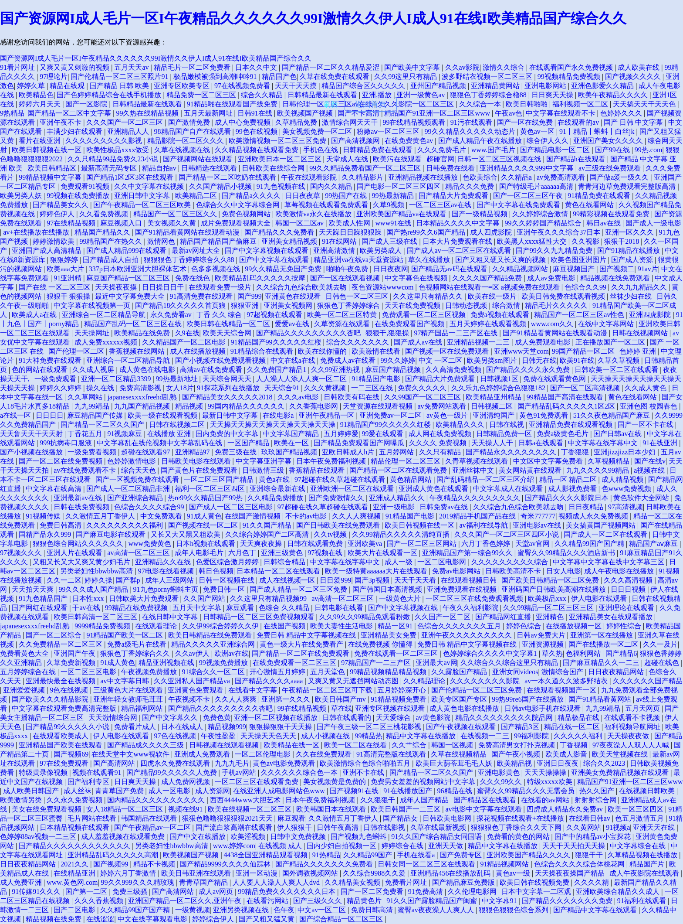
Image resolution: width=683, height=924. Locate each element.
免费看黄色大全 (25, 653)
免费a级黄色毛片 (563, 433)
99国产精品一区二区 (584, 351)
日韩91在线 (255, 113)
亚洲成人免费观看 (203, 754)
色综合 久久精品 (285, 607)
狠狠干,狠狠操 (388, 333)
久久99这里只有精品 (406, 76)
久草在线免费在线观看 (335, 76)
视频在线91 (186, 809)
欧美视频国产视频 (306, 113)
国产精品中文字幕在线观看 (596, 910)
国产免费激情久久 (337, 497)
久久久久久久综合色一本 (300, 772)
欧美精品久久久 (461, 424)
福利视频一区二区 (581, 104)
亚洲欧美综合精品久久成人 (618, 891)
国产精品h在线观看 (576, 159)
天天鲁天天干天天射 (32, 433)
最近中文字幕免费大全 (130, 296)
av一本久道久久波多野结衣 (566, 681)
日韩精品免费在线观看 (378, 149)
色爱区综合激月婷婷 (228, 562)
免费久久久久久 (423, 388)
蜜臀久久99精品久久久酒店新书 (567, 552)
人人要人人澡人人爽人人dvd (277, 882)
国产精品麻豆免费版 (464, 882)
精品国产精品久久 (103, 232)
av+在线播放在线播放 (37, 232)
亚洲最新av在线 (79, 497)
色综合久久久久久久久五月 (460, 626)
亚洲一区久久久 (630, 232)
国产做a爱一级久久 (620, 177)
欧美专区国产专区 (460, 699)
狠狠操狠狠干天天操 (281, 726)
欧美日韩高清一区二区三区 (96, 617)
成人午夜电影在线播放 (620, 571)
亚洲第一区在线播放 (602, 635)
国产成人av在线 (419, 342)
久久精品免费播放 (276, 497)
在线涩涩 (100, 919)
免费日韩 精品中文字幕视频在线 (307, 635)
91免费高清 (426, 891)
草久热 (552, 653)
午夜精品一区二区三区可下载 (328, 690)
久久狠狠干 (378, 800)
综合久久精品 (262, 95)
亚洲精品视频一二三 (479, 342)
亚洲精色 (550, 617)
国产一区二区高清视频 (586, 388)
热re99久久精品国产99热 (206, 497)
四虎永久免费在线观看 (176, 763)
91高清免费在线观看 (202, 296)
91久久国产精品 (268, 525)
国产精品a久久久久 (252, 195)
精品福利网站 (143, 708)
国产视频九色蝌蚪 (359, 836)
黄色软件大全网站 (642, 497)
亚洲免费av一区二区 (391, 415)
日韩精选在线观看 (210, 168)
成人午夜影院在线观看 (645, 873)
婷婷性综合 (624, 626)
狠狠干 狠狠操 (69, 296)
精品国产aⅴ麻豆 (654, 543)
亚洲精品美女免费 (389, 635)
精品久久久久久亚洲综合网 (214, 644)
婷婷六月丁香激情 (129, 873)
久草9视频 (389, 204)
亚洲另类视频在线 (241, 910)
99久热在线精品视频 (148, 113)
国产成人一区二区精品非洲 (129, 488)
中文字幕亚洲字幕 (264, 461)
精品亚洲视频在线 (167, 662)
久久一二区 (64, 580)
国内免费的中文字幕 (228, 433)
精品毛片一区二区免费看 (193, 67)
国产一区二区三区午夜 (529, 195)
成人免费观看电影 (543, 342)
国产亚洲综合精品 (136, 497)
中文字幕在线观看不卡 (561, 113)
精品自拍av (160, 168)
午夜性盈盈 (219, 736)
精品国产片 (647, 864)
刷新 (331, 104)
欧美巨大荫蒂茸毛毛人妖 (455, 763)
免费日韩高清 (61, 525)
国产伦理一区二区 (77, 351)
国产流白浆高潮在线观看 (235, 827)
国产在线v (650, 461)
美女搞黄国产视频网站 (601, 525)
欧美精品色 (36, 95)
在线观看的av (579, 122)
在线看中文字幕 (253, 690)
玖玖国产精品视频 (290, 452)
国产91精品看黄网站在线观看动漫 (188, 232)
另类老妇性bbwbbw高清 (97, 571)
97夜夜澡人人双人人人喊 (631, 745)
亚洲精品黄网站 (496, 85)
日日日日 (50, 415)
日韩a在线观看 (541, 443)
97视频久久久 (22, 552)
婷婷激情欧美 (54, 241)
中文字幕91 (500, 900)
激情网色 (162, 241)
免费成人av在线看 (348, 360)
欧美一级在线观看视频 (163, 415)
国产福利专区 (89, 781)
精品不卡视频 (155, 864)
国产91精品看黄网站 (600, 699)
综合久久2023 (605, 763)
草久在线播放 (430, 259)
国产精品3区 (521, 726)
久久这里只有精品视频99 (269, 598)
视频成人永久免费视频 (594, 516)
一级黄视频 (192, 910)
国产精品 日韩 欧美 (120, 85)
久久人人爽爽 (236, 699)
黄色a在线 (275, 479)
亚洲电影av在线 (538, 525)
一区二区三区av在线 (441, 204)
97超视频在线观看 (275, 314)
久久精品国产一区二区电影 (184, 342)
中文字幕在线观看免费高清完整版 (65, 708)
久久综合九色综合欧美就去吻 (302, 287)
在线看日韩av (590, 818)
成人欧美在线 (639, 67)
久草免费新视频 (72, 662)
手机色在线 (321, 149)
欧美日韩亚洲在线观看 (197, 873)
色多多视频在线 (216, 269)
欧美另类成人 (381, 250)
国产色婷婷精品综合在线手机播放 (110, 95)
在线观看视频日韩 (469, 580)
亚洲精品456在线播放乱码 (451, 873)
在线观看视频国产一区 (562, 690)
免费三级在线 (236, 452)
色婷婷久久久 (622, 113)
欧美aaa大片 (66, 269)
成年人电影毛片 (200, 552)
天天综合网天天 (228, 378)
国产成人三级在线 (390, 241)
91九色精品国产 (44, 598)
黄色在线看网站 (590, 204)
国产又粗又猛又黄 (267, 919)
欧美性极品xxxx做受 (118, 149)
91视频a (618, 827)
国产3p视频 (373, 580)
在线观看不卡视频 (633, 717)
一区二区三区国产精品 (219, 479)
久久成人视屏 (94, 369)
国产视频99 (111, 864)
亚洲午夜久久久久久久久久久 (467, 635)
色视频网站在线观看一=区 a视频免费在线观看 (490, 287)
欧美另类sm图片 (493, 360)
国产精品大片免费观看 (454, 195)
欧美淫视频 (248, 836)
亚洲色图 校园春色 (649, 406)
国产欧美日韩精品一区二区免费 (551, 580)
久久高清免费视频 (454, 369)
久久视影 (586, 241)
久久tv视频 (331, 534)
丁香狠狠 (576, 452)
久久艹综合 (410, 745)
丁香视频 (574, 745)
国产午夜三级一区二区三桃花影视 (370, 726)
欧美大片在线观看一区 (383, 552)
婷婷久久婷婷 (61, 388)
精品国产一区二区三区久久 (176, 214)
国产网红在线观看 (40, 607)
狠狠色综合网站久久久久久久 (79, 543)
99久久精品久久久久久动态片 (471, 131)
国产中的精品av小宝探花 (593, 836)
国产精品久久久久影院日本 (567, 497)
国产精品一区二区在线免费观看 (301, 653)
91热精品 (326, 855)
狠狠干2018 (622, 241)
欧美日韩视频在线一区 (47, 149)
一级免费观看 (56, 378)
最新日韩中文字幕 (231, 415)
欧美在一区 (292, 443)
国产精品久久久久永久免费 (528, 369)
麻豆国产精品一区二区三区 (129, 278)
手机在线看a (416, 855)
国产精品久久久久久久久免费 (568, 900)
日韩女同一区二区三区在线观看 (427, 864)
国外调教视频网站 (311, 873)
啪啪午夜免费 (348, 269)
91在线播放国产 (408, 790)
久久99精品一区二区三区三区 (549, 607)
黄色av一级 (514, 873)
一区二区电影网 (442, 562)
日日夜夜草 (303, 195)
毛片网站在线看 (93, 818)
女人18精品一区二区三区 (125, 809)
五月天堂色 (328, 671)
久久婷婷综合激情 (541, 214)
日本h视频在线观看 (206, 543)
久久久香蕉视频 (99, 900)
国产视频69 (71, 754)
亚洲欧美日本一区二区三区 (280, 159)
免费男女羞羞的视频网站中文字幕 (424, 781)
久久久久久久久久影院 (485, 681)
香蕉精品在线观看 (317, 470)
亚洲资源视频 (543, 644)
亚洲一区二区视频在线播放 (276, 717)
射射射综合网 (596, 800)
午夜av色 (508, 113)
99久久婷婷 (397, 360)
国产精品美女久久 (61, 204)
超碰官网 (440, 159)
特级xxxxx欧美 (550, 781)
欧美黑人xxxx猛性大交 (532, 241)
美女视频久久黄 (172, 223)
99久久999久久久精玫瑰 (138, 882)
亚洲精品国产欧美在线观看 (61, 745)
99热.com (649, 149)
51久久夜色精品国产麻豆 (612, 415)
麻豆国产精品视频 (394, 369)
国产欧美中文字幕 (413, 67)
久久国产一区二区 (443, 617)
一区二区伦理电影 (263, 754)
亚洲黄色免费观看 (196, 690)
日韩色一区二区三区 (357, 296)
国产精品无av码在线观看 (450, 269)
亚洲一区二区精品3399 (116, 378)
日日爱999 (335, 580)
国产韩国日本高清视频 (388, 589)
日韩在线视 (507, 424)
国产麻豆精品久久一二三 (602, 662)
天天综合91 (282, 388)
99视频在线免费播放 (79, 195)
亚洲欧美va (366, 543)
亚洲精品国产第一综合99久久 (468, 552)
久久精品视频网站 (521, 269)
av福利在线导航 (484, 525)
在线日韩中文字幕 (170, 617)
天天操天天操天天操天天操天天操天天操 (273, 424)
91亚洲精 (68, 278)
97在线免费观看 (65, 763)
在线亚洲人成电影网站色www (280, 790)
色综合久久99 (586, 287)
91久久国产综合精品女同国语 (437, 836)
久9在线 (187, 333)
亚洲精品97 (193, 452)
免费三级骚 (130, 891)
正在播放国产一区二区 (611, 342)
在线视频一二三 (485, 736)
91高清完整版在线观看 (392, 754)
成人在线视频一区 (288, 580)
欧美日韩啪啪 (527, 104)
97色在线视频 (176, 736)
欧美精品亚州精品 (494, 397)
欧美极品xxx (548, 598)
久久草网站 (86, 397)
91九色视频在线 (282, 186)
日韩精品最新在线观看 (323, 95)
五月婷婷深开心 (402, 690)
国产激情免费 (190, 122)
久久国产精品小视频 (221, 186)
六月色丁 (243, 552)
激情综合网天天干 (350, 122)
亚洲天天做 (446, 845)
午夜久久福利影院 (471, 607)
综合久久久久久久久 (358, 342)
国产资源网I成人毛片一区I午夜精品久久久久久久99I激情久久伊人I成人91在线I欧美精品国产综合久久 (313, 18)
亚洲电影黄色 (499, 772)
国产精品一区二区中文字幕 (70, 113)
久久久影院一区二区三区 (416, 104)
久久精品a (517, 177)
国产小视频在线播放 (32, 452)
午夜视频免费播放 (150, 671)
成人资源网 (212, 790)
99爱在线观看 (383, 433)
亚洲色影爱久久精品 (603, 85)
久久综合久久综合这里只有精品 (510, 662)
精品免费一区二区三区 (202, 95)
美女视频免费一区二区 (318, 131)
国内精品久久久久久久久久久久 (156, 800)
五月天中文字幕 (197, 607)
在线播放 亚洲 (170, 433)
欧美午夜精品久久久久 (613, 95)
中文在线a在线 (293, 360)
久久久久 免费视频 (438, 443)
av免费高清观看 (562, 177)
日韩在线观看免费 (316, 543)
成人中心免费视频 (243, 122)
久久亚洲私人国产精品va (193, 681)
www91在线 (394, 223)
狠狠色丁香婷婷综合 (349, 305)
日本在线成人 (183, 726)
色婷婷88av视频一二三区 (39, 836)
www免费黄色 (150, 543)
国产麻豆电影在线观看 (111, 534)
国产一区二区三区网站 (422, 543)
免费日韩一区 (225, 589)
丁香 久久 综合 (219, 314)
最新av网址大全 (197, 250)
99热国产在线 (347, 195)
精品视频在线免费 (54, 919)
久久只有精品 (441, 452)
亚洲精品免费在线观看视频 (571, 424)
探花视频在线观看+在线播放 (521, 818)
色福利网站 (584, 653)
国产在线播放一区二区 (604, 644)
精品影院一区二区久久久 (186, 140)
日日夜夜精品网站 (617, 671)
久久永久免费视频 (75, 800)
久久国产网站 (205, 598)
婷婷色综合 (524, 626)
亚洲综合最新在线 (278, 488)
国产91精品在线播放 (629, 250)
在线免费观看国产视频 (410, 323)
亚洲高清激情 (335, 250)
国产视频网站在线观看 (198, 159)
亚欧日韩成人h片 (349, 452)
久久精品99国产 (368, 855)
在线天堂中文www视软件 (131, 754)
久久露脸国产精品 (460, 671)
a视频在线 (650, 470)
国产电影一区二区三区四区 (399, 186)
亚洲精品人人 (129, 131)
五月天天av (132, 67)
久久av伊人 (193, 653)
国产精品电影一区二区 (556, 149)
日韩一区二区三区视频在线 (500, 159)
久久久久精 (592, 882)
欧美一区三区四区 (636, 809)
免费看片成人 (136, 726)
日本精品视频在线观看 (75, 827)
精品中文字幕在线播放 (421, 736)
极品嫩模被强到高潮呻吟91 (216, 76)
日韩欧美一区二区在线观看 (617, 369)
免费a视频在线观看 (500, 314)
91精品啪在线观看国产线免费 (233, 104)
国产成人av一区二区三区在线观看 (460, 250)
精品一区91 (396, 626)
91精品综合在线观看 (262, 351)
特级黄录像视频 (44, 772)
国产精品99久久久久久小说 (68, 726)
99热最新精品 (394, 195)
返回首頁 (370, 104)
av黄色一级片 (448, 415)
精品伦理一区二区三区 (406, 461)
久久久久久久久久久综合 (510, 562)
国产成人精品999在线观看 (127, 250)
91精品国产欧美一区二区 (125, 635)
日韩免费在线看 (451, 168)
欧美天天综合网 (228, 333)
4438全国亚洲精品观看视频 (266, 855)
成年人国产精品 (425, 800)
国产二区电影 (75, 910)
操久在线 (101, 388)
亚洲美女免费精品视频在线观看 (620, 772)
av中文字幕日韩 (125, 681)
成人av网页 (217, 891)
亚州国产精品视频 (439, 85)
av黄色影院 (434, 717)
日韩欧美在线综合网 (274, 168)
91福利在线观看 (642, 900)
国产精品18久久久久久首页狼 (181, 305)
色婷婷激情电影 (132, 461)
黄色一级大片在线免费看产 (302, 644)
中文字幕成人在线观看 (508, 488)
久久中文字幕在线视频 (150, 186)
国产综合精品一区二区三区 (342, 919)
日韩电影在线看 (339, 607)
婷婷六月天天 (40, 104)
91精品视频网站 (505, 864)
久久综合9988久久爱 (375, 873)
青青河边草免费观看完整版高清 (627, 186)
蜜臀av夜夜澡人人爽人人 (437, 910)
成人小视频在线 (326, 736)
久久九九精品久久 (640, 287)
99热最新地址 (177, 378)
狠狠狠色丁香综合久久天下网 (517, 827)
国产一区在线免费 (526, 122)
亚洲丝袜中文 (474, 470)
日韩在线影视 (385, 827)
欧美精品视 (515, 763)
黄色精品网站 (411, 479)
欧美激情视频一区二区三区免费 (278, 140)
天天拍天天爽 (33, 589)
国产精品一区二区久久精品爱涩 (331, 67)
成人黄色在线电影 (148, 369)
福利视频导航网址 (633, 726)
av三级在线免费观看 (610, 168)
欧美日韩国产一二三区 (406, 809)
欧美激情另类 (22, 800)
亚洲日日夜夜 (558, 763)
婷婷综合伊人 (214, 919)
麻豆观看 (241, 607)
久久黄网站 (584, 827)
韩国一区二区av (300, 223)
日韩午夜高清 (338, 827)
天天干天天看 (416, 580)
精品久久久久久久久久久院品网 (505, 717)
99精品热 (368, 736)
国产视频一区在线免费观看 (447, 351)
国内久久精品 (332, 186)
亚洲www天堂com (521, 351)
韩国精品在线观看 (150, 818)
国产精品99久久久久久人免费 (172, 772)
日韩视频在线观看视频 (224, 745)
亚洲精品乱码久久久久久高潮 (114, 855)
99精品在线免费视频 (137, 607)
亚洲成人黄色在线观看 (434, 488)
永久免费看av (171, 314)
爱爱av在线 (293, 323)
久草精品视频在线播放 (643, 855)
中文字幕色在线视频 (417, 278)
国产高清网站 (115, 763)
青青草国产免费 (120, 790)
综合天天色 (139, 470)
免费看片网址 (407, 882)
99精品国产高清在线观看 (566, 397)
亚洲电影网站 (546, 85)
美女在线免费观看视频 (47, 809)
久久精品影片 (363, 177)
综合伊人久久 (548, 140)
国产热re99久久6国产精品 (426, 232)
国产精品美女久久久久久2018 (228, 397)
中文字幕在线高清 (54, 488)
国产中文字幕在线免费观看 (519, 204)
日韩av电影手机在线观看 (543, 708)
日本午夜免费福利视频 (332, 461)
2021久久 (75, 864)
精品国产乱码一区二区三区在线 (133, 323)
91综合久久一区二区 (214, 671)
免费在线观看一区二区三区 (397, 653)
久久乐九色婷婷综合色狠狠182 (499, 388)
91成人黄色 (204, 516)
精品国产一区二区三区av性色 (580, 314)
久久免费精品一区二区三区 (61, 644)
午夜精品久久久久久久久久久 (475, 497)
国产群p (129, 580)
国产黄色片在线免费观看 (200, 470)
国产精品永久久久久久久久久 (512, 452)
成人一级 (399, 562)
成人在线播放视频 (198, 351)
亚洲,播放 (377, 95)
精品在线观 (68, 85)
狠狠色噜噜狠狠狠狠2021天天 (228, 818)
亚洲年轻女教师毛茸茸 (129, 699)
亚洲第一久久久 (286, 699)
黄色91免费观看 (544, 415)
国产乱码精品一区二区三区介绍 (486, 479)
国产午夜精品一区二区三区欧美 (143, 204)
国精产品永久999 (46, 534)
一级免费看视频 (93, 452)
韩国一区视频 (453, 745)
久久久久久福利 (579, 736)
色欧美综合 (480, 177)
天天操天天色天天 (269, 736)
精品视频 (190, 406)
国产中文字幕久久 (170, 717)
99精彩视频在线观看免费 (612, 214)
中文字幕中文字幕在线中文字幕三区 (609, 562)
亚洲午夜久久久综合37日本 (559, 232)
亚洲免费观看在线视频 (462, 589)
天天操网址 (92, 333)
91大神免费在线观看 (51, 360)
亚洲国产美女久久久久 (609, 140)
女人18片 (180, 388)
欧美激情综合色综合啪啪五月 (366, 763)
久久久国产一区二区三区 (125, 122)
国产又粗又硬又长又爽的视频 (501, 259)
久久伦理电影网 (473, 891)
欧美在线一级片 (493, 296)
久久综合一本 (481, 104)
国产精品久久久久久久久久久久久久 (75, 845)
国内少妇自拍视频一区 (342, 845)
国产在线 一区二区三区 (55, 287)
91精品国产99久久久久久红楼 (277, 342)
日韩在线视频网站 (640, 333)
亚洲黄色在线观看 (293, 296)
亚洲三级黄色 (282, 552)
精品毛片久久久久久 (557, 305)
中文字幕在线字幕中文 (603, 443)
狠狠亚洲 (245, 305)
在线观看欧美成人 (61, 736)
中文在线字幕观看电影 (153, 919)
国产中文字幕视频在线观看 (267, 250)
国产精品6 (621, 653)
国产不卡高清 (359, 113)
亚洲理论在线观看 (627, 607)
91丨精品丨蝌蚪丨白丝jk (597, 131)
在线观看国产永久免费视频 (572, 67)
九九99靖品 (92, 406)
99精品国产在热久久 (111, 241)
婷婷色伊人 (58, 214)
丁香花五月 (86, 433)
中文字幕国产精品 (292, 433)
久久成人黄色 (646, 388)
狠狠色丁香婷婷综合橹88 (489, 95)
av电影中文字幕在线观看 (484, 809)
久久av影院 (462, 67)
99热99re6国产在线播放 (528, 699)
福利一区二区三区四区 (211, 488)
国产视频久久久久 (634, 76)
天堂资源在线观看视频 (378, 406)
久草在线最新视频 (439, 827)
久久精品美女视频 (353, 882)
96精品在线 (455, 790)
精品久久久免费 (470, 186)
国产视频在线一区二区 (204, 525)
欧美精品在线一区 (292, 745)
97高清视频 (625, 507)
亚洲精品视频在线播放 (424, 177)
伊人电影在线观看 (600, 598)
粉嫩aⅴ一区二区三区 (389, 131)
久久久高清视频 (629, 580)
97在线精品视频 (72, 223)
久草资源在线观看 (343, 323)
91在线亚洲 (660, 443)
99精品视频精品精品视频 (389, 671)
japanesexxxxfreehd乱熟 (143, 397)
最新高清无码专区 (110, 168)
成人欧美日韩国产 (32, 790)
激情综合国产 (563, 671)
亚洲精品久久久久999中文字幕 (527, 168)
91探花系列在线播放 (229, 388)
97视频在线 (326, 552)
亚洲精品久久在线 (164, 562)
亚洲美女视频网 (289, 305)
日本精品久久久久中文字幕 (458, 223)
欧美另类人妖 (22, 195)
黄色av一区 (538, 131)
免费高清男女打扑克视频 (517, 745)
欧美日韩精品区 (52, 168)
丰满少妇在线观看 (75, 131)
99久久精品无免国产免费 (284, 269)
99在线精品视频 (302, 708)
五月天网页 (643, 708)
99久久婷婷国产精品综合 (544, 223)
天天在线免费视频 (413, 305)
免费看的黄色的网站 (519, 836)
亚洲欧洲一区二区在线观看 (353, 488)
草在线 (341, 708)
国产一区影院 (87, 104)
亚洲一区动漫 (257, 873)
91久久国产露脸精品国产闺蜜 (432, 900)
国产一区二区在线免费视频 (61, 461)
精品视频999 (227, 726)
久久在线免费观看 (324, 754)
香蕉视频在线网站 (137, 351)
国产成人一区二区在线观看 (606, 534)
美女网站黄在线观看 (531, 470)
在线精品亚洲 (75, 873)
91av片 (648, 269)
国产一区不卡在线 (646, 424)
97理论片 (54, 76)
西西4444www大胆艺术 (246, 800)
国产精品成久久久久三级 (146, 745)
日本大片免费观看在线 (458, 241)
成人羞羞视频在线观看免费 (123, 836)
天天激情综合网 (113, 717)
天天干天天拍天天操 (574, 845)
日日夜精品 (586, 507)
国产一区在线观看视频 (346, 278)
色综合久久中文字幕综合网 (238, 204)
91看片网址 (18, 67)
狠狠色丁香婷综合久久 (136, 653)
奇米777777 (538, 516)
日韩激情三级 (264, 470)
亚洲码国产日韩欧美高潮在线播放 (554, 589)
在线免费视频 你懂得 (381, 644)
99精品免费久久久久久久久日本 (287, 891)
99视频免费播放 (224, 662)
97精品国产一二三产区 (377, 662)
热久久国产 (597, 790)
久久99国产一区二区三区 (423, 397)
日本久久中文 (257, 67)
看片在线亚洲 (40, 140)
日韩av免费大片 (542, 635)
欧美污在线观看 (398, 159)
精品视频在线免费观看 (616, 278)
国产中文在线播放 (198, 836)
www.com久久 (553, 323)
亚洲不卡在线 (364, 772)
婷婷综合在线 (403, 845)
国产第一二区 (87, 891)
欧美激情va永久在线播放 (314, 214)
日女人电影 (563, 571)
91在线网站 (340, 241)
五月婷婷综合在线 (28, 671)
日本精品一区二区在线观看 (279, 571)
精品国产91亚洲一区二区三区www (438, 113)
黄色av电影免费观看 (285, 763)
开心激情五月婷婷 (278, 671)
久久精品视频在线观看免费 (257, 149)
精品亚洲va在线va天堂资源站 (359, 259)
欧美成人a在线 (35, 314)
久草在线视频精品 (459, 754)
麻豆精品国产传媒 (96, 415)
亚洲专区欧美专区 (182, 85)
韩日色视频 (216, 571)
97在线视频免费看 (243, 85)
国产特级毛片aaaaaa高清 (537, 186)
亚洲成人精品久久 (397, 497)
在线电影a (279, 415)
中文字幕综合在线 (638, 845)
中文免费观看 (162, 516)
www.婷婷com (234, 845)
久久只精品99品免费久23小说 (114, 159)
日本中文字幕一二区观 (537, 891)
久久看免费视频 (104, 214)
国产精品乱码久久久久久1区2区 (567, 406)
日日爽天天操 (553, 95)
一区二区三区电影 (89, 671)
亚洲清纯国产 (494, 415)
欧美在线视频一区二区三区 (250, 809)
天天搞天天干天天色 (645, 104)
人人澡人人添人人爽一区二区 (302, 378)
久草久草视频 (619, 360)
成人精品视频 (623, 479)
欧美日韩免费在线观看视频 (564, 296)
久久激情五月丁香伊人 (101, 516)
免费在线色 (193, 278)
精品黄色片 (365, 900)
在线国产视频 (285, 626)
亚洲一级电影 (394, 507)
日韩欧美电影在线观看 (197, 461)
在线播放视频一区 (574, 626)
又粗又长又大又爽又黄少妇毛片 (82, 562)
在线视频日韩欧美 (647, 790)
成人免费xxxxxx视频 (106, 342)
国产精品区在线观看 (485, 800)
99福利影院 (532, 736)
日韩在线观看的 (347, 717)
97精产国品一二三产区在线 (456, 333)
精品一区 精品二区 (568, 479)
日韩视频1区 (500, 378)
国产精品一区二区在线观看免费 (399, 470)
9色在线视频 (70, 690)
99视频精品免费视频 (570, 76)
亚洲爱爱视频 (25, 690)
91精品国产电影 (377, 378)
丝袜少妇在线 (631, 296)
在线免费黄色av (410, 140)
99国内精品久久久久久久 (247, 406)
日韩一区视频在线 (227, 580)
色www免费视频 (627, 488)
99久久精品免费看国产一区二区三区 (366, 168)
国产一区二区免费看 (373, 891)
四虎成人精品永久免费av (566, 809)
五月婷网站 (397, 452)
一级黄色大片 (401, 598)
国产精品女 (401, 818)
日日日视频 (629, 589)
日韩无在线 (539, 360)
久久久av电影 (299, 397)
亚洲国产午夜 (75, 653)
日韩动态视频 (467, 305)
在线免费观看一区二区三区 (295, 662)
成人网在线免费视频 (441, 433)
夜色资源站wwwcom (383, 287)
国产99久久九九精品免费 (555, 250)
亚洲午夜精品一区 (327, 415)
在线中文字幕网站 (607, 323)
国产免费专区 (462, 855)
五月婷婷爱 (341, 433)
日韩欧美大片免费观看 (144, 598)
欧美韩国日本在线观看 (332, 809)
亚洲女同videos (515, 671)
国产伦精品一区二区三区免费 (477, 690)
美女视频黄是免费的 (335, 781)
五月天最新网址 (209, 113)
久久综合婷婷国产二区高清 (268, 534)
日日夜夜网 (390, 269)
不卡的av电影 (306, 516)
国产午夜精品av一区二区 (153, 827)
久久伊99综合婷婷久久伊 (221, 626)
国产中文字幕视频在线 (404, 607)
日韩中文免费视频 (299, 836)
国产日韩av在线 (618, 433)
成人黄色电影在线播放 (465, 708)
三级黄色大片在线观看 (129, 690)
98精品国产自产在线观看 (193, 131)
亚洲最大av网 (436, 662)
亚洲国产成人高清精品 (47, 250)
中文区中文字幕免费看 (549, 461)
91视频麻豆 (125, 433)
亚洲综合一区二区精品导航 (104, 314)
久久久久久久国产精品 (648, 681)
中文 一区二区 (441, 360)
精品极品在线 (579, 717)
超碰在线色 (662, 662)
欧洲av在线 (231, 653)
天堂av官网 (533, 543)
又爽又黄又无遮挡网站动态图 (354, 681)
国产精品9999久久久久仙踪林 (226, 864)
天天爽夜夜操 (262, 543)
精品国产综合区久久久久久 (364, 85)
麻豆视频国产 (574, 269)
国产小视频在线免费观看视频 (221, 360)
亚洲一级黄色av (421, 95)
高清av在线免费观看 (212, 369)
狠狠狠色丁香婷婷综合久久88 (190, 259)
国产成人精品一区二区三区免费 (299, 589)
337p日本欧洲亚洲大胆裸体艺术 (138, 269)
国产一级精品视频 (480, 214)
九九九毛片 (232, 763)
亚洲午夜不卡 (61, 122)
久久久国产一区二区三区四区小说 (507, 534)
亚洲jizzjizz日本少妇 (625, 452)
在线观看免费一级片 (221, 287)
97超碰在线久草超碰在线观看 (340, 479)
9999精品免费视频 (103, 626)
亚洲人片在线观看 (75, 552)
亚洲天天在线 (654, 827)
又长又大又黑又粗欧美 (186, 534)
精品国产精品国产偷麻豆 (219, 241)
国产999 (249, 296)
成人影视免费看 (573, 488)
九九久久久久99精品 (598, 470)
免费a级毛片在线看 (137, 644)
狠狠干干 (590, 855)
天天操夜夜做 (629, 736)
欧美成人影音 (567, 754)
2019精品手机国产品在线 (478, 516)
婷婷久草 (32, 85)
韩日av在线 (604, 223)
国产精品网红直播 (504, 617)
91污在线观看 (472, 122)
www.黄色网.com (72, 882)
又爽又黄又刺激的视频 (75, 67)
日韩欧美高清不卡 (514, 571)
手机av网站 (240, 772)
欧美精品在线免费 (143, 333)
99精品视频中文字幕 (51, 177)
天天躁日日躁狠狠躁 (351, 232)
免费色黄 (217, 717)
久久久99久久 (502, 781)
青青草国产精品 (204, 882)
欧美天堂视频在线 (620, 754)
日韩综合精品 (285, 562)
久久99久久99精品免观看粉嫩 (365, 617)
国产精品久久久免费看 (280, 232)
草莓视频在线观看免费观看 (327, 204)
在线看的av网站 (546, 800)
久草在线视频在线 (183, 149)
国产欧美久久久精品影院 (51, 699)
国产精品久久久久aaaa (269, 681)
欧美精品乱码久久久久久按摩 (261, 278)
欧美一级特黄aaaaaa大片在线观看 (377, 571)
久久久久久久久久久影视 (104, 140)
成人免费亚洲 (22, 882)
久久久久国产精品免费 (488, 278)
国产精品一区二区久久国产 (103, 424)
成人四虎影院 (492, 232)
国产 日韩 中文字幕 (634, 122)
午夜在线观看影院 (309, 177)
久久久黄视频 (326, 388)
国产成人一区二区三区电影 (231, 507)
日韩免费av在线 (444, 507)
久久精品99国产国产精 (590, 543)
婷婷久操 (98, 580)
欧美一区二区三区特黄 (343, 314)
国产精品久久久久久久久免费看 (325, 864)
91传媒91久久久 (37, 891)
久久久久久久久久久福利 (125, 525)
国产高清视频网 (356, 140)
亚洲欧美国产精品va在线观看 (402, 214)
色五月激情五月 (640, 818)
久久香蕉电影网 (314, 406)
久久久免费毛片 (442, 149)
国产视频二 (616, 269)
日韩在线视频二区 (177, 424)
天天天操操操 (546, 772)
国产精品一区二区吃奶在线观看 (228, 177)
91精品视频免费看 (399, 699)
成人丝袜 (77, 790)
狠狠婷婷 (65, 259)
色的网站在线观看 (40, 369)
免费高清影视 (141, 388)
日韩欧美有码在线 (352, 397)
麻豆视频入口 (122, 223)
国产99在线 (613, 149)
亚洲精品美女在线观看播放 (611, 617)
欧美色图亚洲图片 (579, 259)
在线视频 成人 (281, 845)
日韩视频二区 (492, 406)
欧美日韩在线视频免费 (535, 882)
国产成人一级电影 (653, 223)
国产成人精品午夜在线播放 (481, 140)
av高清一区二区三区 (139, 552)
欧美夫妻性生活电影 (342, 626)
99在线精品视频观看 (414, 122)
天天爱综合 (394, 717)
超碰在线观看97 (146, 452)
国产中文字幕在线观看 (275, 259)
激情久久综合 (504, 67)
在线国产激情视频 (253, 516)
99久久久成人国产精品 (94, 589)
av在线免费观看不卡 (86, 470)
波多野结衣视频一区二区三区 (488, 76)
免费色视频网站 (247, 214)
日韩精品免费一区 (505, 433)
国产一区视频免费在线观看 (138, 479)
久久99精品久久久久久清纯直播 (401, 534)
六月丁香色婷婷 (486, 543)
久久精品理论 (425, 681)
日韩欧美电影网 (448, 818)
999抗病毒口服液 (67, 443)
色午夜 (284, 910)
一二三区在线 (373, 388)
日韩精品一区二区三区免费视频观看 (259, 617)
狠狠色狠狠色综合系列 (514, 910)
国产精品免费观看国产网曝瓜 (360, 443)
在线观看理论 (157, 626)
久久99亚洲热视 (336, 369)
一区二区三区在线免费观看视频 (475, 598)
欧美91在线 (577, 360)
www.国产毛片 (494, 149)
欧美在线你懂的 (323, 351)
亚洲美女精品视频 (290, 241)
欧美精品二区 (197, 195)
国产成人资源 (633, 259)
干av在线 (86, 607)
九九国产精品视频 (143, 406)
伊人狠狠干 (295, 827)
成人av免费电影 (552, 278)
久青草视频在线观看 (477, 461)
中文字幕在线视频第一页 (93, 305)
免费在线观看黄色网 (555, 378)
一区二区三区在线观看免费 (257, 781)
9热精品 (12, 113)
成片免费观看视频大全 (236, 223)
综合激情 (507, 305)
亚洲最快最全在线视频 (61, 681)
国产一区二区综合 (54, 635)
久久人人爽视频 (357, 516)
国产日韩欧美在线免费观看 (339, 525)
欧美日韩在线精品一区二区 (229, 323)
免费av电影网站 (457, 571)
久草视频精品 (609, 461)
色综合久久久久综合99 (150, 507)
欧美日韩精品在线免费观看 (211, 635)
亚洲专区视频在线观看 (390, 708)
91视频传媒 (44, 516)
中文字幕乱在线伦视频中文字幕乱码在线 (160, 443)
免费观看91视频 (86, 186)
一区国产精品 (249, 443)
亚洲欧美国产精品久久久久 (529, 855)
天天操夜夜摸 (117, 287)
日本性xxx (88, 598)
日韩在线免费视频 (82, 507)
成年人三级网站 (170, 580)
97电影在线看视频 (167, 571)
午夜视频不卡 (190, 699)
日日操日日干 (164, 287)
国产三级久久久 (318, 900)
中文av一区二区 (323, 910)
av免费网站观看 (442, 406)
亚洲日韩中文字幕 (143, 195)
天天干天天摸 (296, 85)
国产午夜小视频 (516, 754)
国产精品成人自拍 (111, 259)
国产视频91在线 (355, 790)
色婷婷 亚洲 (638, 351)
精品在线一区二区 (573, 726)
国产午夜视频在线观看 (461, 726)
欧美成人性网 (350, 223)
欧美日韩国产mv (341, 699)
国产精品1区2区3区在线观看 (130, 177)
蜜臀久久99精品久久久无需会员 (526, 790)
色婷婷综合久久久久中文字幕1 (491, 653)
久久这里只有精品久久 (428, 296)
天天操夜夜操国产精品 (570, 873)
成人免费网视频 (186, 781)
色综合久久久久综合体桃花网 (580, 864)
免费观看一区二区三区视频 (424, 314)
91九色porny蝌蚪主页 (166, 589)
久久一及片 (660, 644)
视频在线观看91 (97, 772)
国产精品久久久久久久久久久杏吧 (309, 333)
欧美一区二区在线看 (356, 745)
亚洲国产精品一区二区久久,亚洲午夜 (185, 900)
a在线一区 (16, 415)
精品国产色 (279, 76)
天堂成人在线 (348, 159)
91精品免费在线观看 (600, 195)
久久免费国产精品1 (277, 369)
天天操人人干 (493, 443)
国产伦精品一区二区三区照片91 (120, 76)
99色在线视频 (257, 131)
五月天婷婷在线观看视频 (489, 323)
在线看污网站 (268, 900)
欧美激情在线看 (377, 351)
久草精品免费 (297, 122)
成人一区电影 (170, 790)
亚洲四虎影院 (651, 314)
